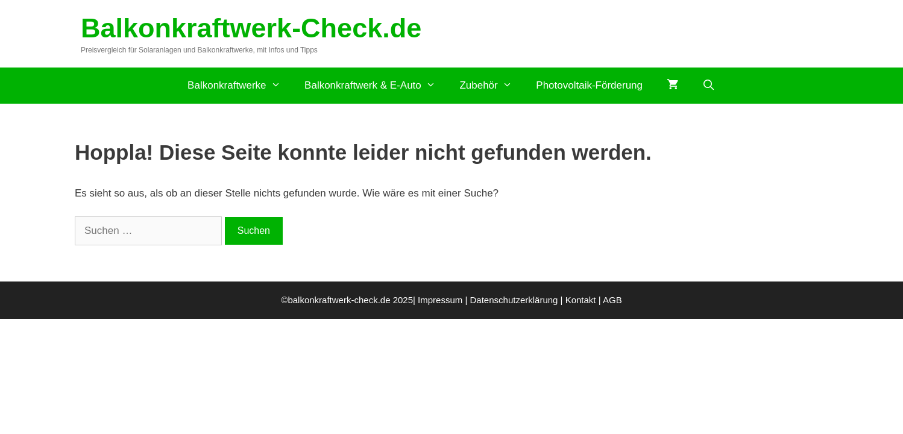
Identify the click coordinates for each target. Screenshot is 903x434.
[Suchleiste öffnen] (709, 86)
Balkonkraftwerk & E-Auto (375, 86)
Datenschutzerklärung (514, 300)
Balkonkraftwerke (239, 86)
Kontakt (580, 300)
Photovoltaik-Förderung (589, 85)
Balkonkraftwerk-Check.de (251, 28)
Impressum (440, 300)
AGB (612, 300)
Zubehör (491, 86)
